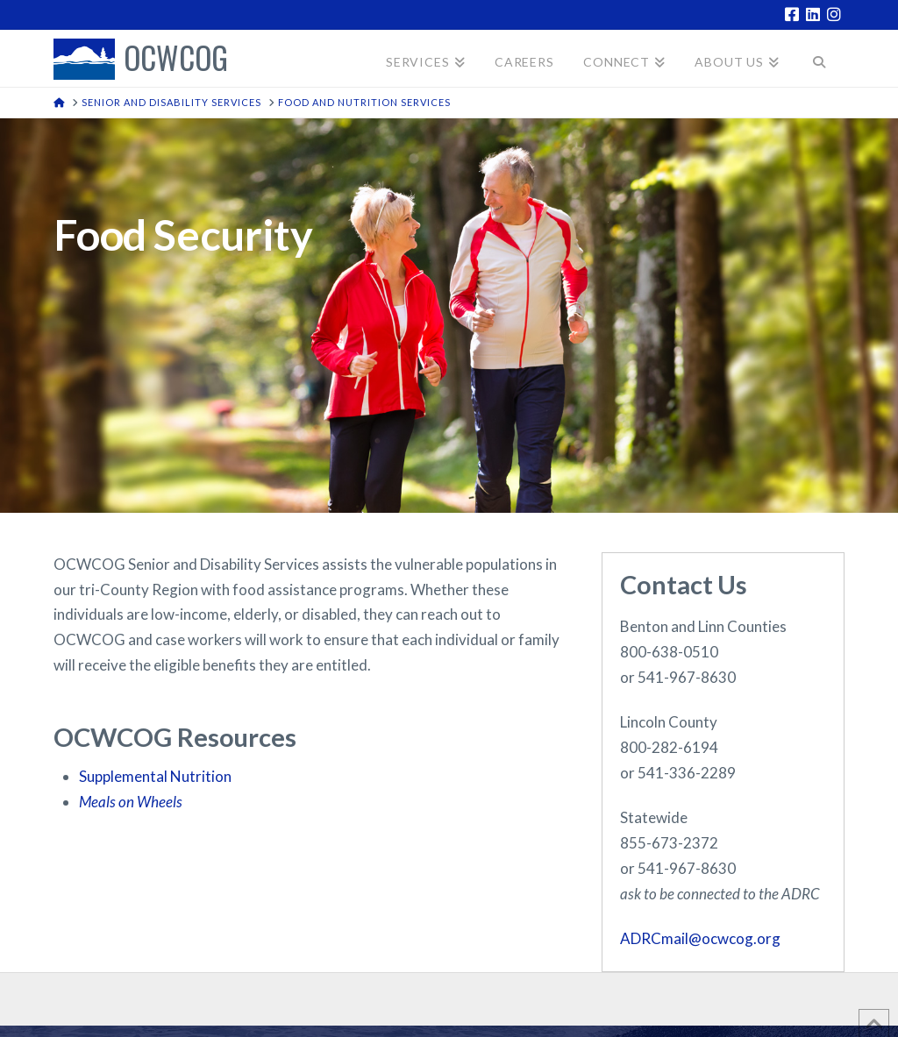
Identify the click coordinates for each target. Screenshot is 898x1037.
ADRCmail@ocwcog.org (700, 938)
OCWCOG (175, 59)
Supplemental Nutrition (156, 776)
